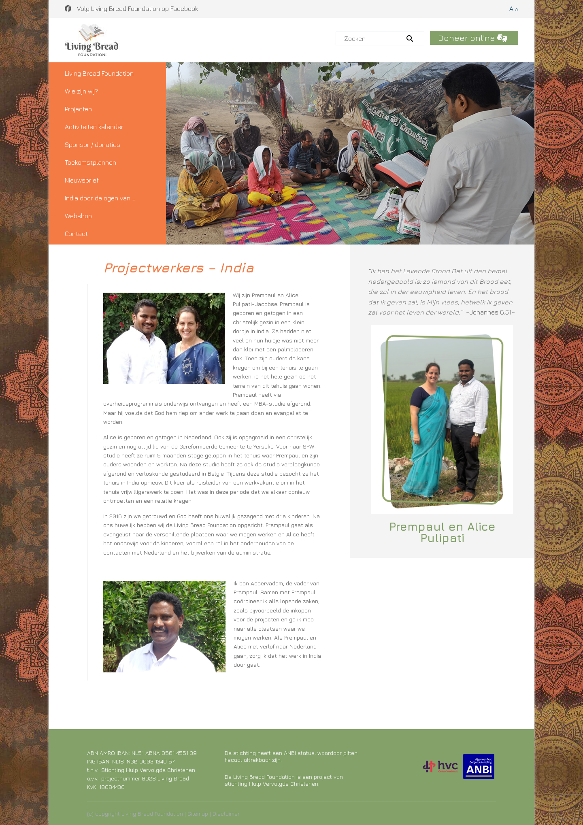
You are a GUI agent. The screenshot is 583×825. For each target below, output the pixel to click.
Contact (76, 233)
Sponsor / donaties (92, 144)
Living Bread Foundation (99, 73)
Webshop (78, 215)
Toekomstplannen (90, 162)
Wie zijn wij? (81, 91)
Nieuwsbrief (82, 180)
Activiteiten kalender (94, 126)
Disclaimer (226, 813)
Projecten (78, 109)
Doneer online (472, 38)
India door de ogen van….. (100, 198)
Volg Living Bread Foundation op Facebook (131, 8)
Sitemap (197, 813)
